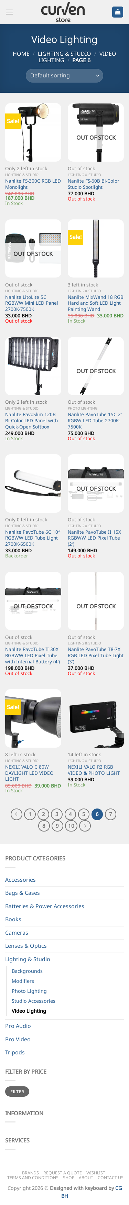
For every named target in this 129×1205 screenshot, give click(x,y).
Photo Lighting (29, 991)
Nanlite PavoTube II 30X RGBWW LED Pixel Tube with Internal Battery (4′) (32, 655)
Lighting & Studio (64, 53)
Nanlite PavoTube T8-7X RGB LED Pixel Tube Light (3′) (95, 655)
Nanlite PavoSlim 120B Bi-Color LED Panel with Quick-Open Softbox (31, 420)
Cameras (16, 932)
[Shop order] (64, 76)
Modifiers (23, 981)
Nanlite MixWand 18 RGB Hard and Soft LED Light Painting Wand (95, 303)
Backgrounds (27, 971)
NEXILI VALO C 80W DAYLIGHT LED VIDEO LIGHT (29, 773)
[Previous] (16, 814)
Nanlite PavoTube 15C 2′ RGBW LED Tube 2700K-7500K (95, 420)
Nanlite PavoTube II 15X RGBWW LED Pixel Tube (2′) (94, 538)
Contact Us (110, 1178)
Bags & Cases (22, 893)
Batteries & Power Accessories (44, 906)
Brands (30, 1173)
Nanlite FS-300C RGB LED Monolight (33, 184)
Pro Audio (18, 1026)
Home (21, 53)
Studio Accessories (33, 1001)
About (86, 1178)
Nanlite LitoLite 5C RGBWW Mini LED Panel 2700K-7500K (31, 303)
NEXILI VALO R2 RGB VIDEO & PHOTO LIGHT (94, 770)
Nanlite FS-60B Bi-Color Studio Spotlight (93, 184)
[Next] (85, 826)
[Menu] (9, 11)
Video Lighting (29, 1011)
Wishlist (95, 1173)
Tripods (15, 1052)
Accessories (20, 879)
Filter (17, 1091)
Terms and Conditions (32, 1178)
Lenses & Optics (26, 945)
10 (71, 825)
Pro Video (18, 1039)
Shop (68, 1178)
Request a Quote (62, 1173)
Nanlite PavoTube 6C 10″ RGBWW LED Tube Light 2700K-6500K (32, 538)
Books (13, 919)
